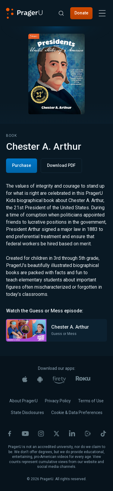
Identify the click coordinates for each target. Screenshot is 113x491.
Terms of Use (91, 400)
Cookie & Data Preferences (76, 412)
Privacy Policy (58, 400)
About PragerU (23, 400)
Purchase (21, 165)
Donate (81, 13)
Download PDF (61, 165)
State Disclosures (27, 412)
